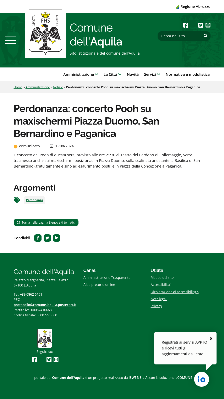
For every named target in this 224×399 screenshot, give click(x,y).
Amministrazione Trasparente (106, 277)
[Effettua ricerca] (205, 36)
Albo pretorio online (99, 284)
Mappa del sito (162, 277)
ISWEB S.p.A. (138, 377)
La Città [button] (112, 74)
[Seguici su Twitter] (200, 25)
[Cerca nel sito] (184, 36)
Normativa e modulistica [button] (188, 74)
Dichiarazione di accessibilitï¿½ (175, 292)
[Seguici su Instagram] (208, 25)
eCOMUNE (183, 377)
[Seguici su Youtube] (193, 25)
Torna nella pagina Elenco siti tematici (48, 222)
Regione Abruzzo (193, 6)
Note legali (159, 299)
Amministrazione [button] (80, 74)
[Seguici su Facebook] (185, 25)
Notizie (58, 87)
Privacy (156, 306)
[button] (10, 40)
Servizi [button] (152, 74)
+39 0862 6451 (31, 294)
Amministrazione (38, 87)
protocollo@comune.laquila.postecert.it (45, 304)
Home (18, 87)
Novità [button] (133, 74)
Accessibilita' (161, 284)
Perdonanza (34, 200)
